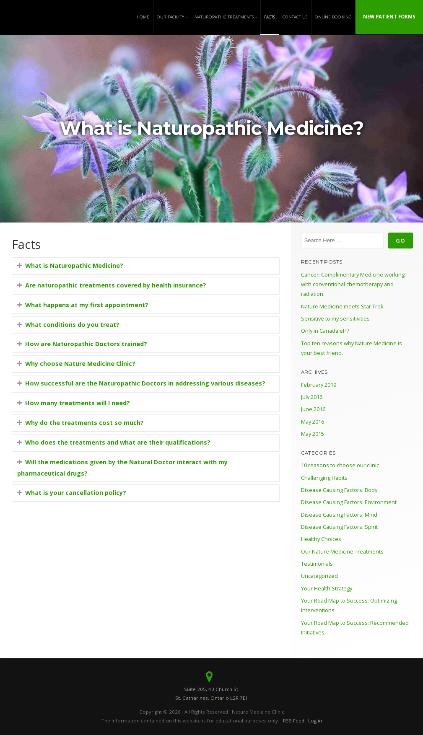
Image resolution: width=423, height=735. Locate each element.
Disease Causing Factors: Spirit (339, 527)
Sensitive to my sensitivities (335, 318)
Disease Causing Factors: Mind (339, 514)
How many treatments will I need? (77, 403)
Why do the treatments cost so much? (84, 423)
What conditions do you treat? (72, 325)
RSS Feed (293, 720)
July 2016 (311, 397)
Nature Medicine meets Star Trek (342, 306)
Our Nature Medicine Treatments (342, 551)
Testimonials (317, 563)
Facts (269, 17)
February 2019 (318, 384)
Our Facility (170, 17)
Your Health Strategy (326, 588)
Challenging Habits (324, 477)
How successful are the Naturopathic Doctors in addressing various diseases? (145, 383)
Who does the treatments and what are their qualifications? (117, 442)
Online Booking (333, 17)
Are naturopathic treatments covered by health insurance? (115, 285)
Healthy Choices (321, 539)
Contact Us (295, 17)
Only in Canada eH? (325, 330)
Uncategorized (319, 576)
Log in (315, 720)
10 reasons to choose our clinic (340, 465)
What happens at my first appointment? (86, 305)
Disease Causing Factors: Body (339, 490)
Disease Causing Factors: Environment (349, 502)
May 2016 (312, 421)
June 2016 (313, 409)
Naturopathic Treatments (224, 17)
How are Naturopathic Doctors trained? (86, 344)
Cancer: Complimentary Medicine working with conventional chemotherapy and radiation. (353, 284)
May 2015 (312, 433)
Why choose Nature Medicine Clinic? (80, 364)
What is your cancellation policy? (75, 493)
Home (143, 17)
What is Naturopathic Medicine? (74, 265)
